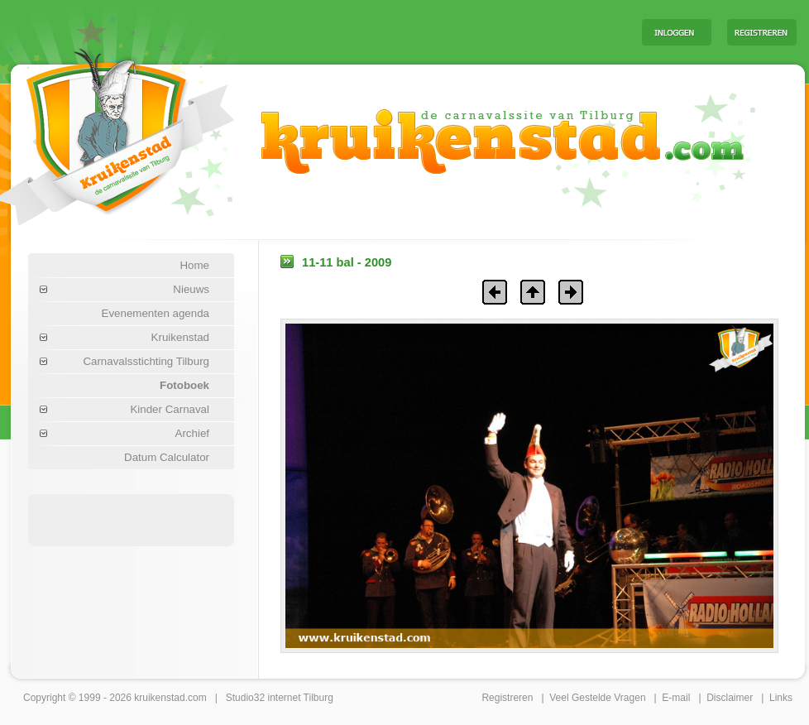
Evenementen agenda (155, 313)
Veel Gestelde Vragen (597, 697)
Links (780, 697)
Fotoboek (184, 385)
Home (194, 265)
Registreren (507, 697)
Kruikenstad (180, 337)
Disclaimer (729, 697)
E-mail (676, 697)
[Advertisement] (423, 31)
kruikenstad (159, 697)
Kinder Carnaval (169, 409)
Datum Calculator (166, 457)
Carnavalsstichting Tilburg (146, 361)
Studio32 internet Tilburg (279, 697)
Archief (192, 433)
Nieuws (191, 289)
